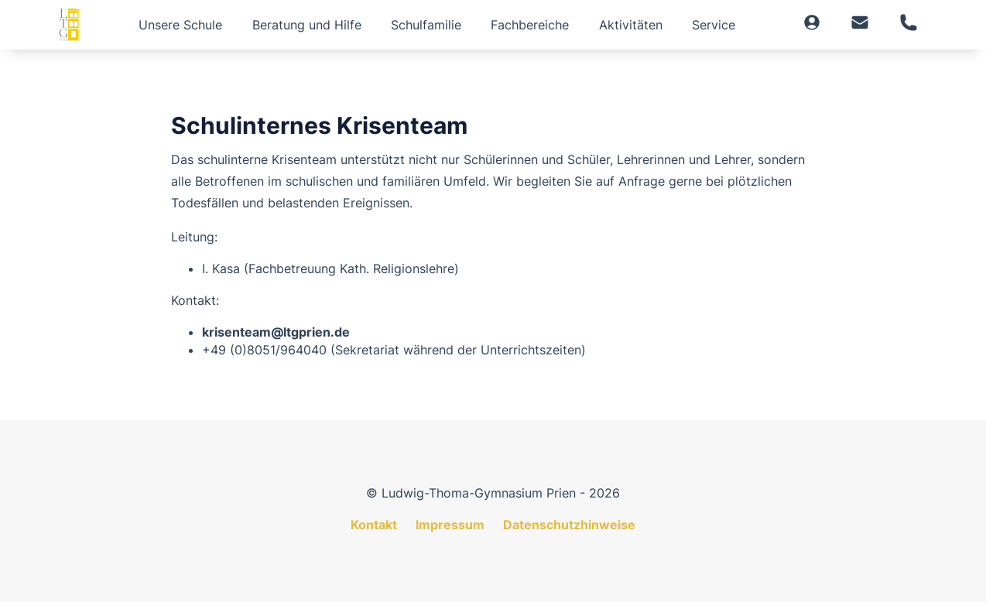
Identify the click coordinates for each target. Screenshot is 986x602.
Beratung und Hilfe (306, 24)
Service (713, 24)
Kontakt (374, 524)
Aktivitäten (630, 24)
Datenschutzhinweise (569, 524)
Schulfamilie (426, 24)
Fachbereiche (530, 24)
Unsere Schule (180, 24)
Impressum (450, 524)
